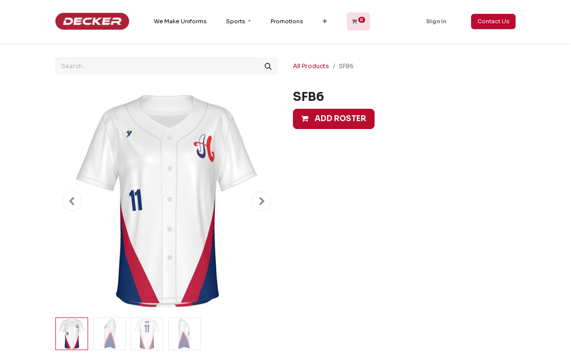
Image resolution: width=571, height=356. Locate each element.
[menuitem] (180, 21)
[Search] (268, 66)
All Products (311, 66)
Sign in (436, 21)
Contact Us (493, 21)
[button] (325, 21)
